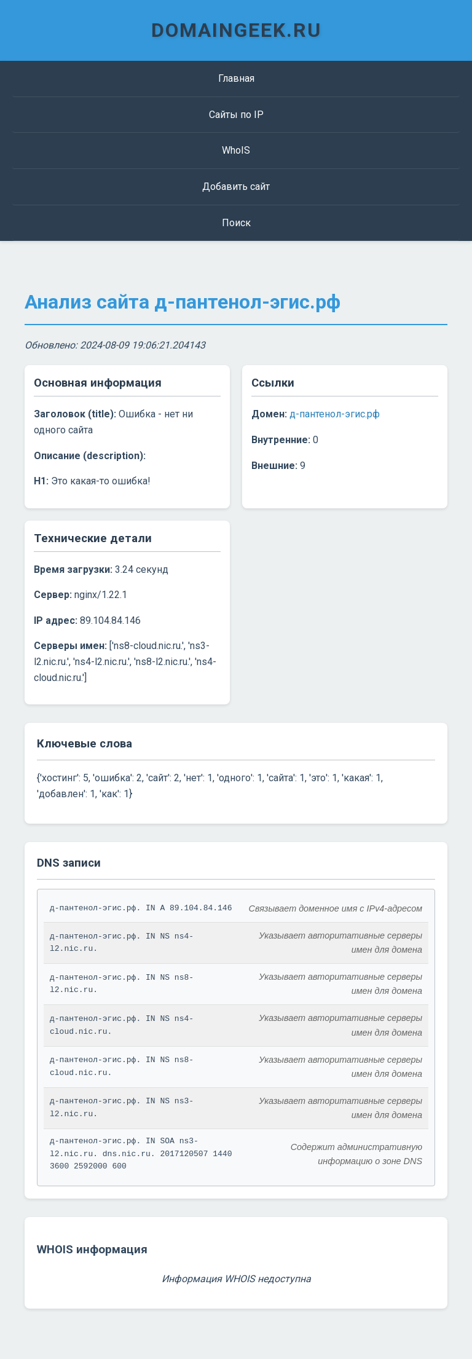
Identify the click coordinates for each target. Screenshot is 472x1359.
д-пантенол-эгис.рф (334, 414)
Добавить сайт (236, 186)
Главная (236, 78)
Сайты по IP (236, 114)
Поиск (236, 223)
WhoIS (236, 150)
